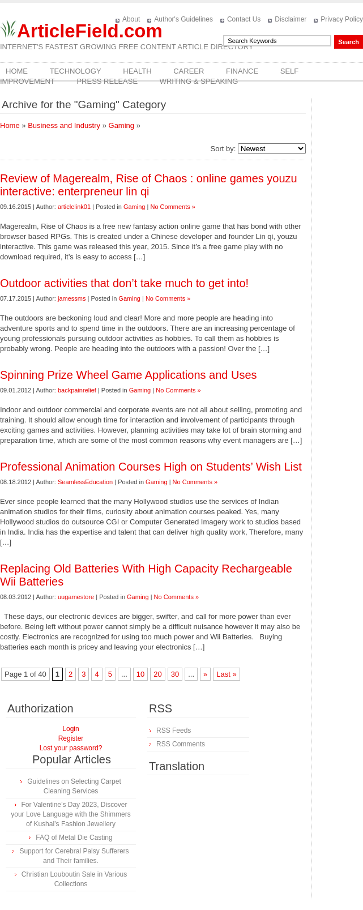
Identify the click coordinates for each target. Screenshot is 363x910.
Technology (75, 71)
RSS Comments (180, 744)
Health (137, 71)
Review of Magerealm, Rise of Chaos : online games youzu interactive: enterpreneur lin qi (148, 185)
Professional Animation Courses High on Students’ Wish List (151, 466)
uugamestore (76, 596)
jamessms (72, 298)
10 (140, 674)
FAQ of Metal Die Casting (74, 837)
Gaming (122, 125)
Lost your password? (71, 748)
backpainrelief (77, 390)
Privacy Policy (342, 19)
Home (17, 71)
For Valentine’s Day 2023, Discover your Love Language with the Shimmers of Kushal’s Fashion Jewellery (70, 814)
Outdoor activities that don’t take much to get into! (124, 283)
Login (70, 729)
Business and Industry (64, 125)
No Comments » (172, 206)
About (131, 19)
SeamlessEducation (85, 482)
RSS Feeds (173, 730)
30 (175, 674)
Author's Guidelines (183, 19)
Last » (226, 674)
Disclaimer (290, 19)
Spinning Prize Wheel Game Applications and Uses (128, 375)
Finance (242, 71)
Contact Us (243, 19)
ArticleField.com (90, 30)
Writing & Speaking (199, 81)
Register (71, 738)
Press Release (107, 81)
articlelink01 (74, 206)
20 (157, 674)
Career (188, 71)
